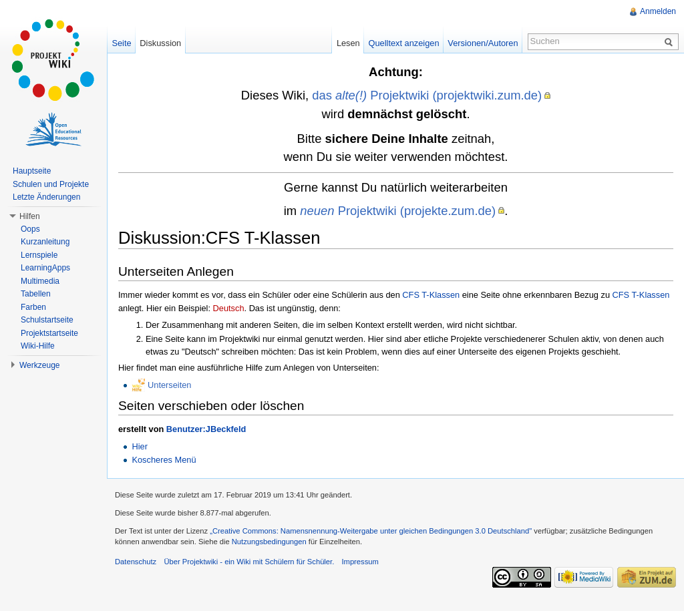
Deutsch (228, 308)
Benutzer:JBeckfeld (206, 429)
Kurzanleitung (45, 241)
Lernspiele (39, 255)
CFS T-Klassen (431, 295)
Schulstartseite (47, 320)
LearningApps (45, 267)
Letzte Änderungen (46, 197)
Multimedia (40, 281)
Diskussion (160, 43)
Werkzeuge (39, 365)
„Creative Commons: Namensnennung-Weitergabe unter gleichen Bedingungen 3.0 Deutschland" (371, 531)
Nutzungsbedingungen (269, 542)
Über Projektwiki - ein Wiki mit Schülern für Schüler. (249, 562)
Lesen (348, 43)
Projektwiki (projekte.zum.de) (398, 211)
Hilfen (29, 216)
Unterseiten (169, 385)
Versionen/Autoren (483, 43)
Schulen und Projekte (51, 184)
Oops (30, 229)
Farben (33, 307)
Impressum (359, 562)
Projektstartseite (49, 333)
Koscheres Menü (164, 460)
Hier (139, 446)
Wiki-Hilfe (38, 346)
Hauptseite (32, 171)
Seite (121, 43)
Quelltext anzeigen (404, 43)
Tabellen (36, 293)
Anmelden (658, 11)
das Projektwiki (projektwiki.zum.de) (427, 95)
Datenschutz (135, 562)
